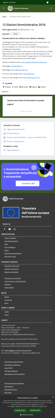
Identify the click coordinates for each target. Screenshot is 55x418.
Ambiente (7, 284)
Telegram (33, 87)
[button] (27, 415)
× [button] (53, 397)
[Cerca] (51, 8)
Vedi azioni (6, 92)
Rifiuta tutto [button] (35, 410)
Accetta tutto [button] (20, 410)
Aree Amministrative (11, 241)
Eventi (6, 315)
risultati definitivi (16, 66)
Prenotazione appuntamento (13, 362)
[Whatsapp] (15, 229)
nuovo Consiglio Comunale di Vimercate (33, 62)
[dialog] (27, 406)
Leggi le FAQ (8, 368)
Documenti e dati (10, 256)
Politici (6, 250)
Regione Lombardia (9, 2)
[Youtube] (10, 229)
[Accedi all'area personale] (47, 2)
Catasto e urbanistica (11, 272)
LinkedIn (42, 87)
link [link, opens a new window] (46, 406)
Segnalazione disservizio (12, 365)
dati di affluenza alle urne (19, 70)
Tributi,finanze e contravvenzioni (15, 281)
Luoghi (6, 312)
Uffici (6, 244)
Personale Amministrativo (13, 253)
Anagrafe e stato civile (11, 266)
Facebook (6, 87)
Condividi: (7, 83)
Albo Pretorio (8, 386)
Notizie (6, 297)
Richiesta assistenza (11, 371)
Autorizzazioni (9, 287)
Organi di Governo (10, 238)
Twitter (14, 87)
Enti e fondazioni (9, 247)
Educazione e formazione (12, 278)
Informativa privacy (10, 389)
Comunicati (8, 300)
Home (4, 16)
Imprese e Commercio (11, 269)
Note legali (7, 392)
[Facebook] (5, 229)
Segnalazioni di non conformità (14, 374)
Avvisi (6, 303)
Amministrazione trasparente (14, 383)
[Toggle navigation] (4, 8)
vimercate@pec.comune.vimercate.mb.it (17, 350)
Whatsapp (23, 87)
